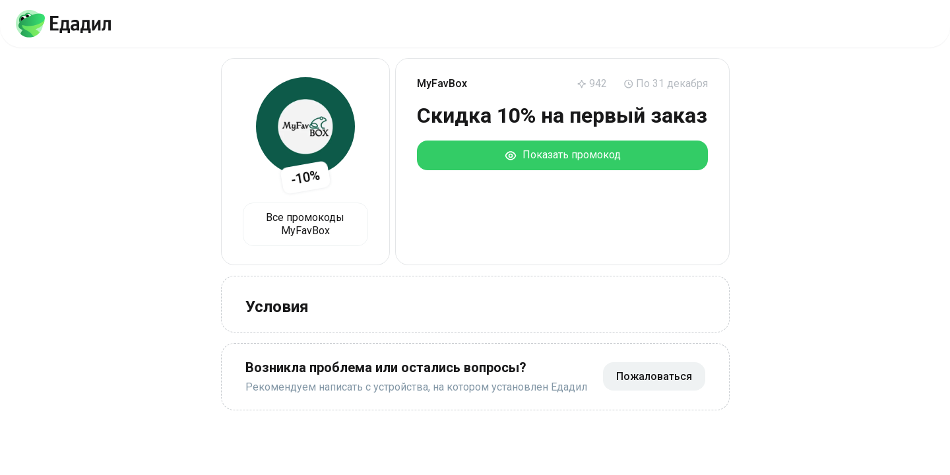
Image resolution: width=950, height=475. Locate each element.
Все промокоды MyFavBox (305, 224)
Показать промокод (562, 155)
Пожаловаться (654, 376)
